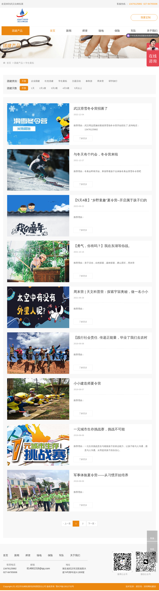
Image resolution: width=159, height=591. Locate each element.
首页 (9, 63)
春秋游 (87, 81)
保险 (50, 556)
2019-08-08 (79, 344)
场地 (39, 556)
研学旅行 (111, 81)
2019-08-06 (79, 436)
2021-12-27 (79, 161)
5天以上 (77, 88)
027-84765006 (150, 4)
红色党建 (48, 81)
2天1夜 (42, 88)
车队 (61, 556)
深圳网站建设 (150, 587)
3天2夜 (53, 88)
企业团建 (35, 81)
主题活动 (75, 81)
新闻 (16, 556)
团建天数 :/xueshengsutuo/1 (13, 89)
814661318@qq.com (38, 569)
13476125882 (135, 4)
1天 (32, 88)
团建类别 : (12, 81)
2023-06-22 (79, 207)
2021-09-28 (79, 298)
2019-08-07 (79, 390)
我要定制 (146, 17)
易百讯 (139, 587)
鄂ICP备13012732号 (65, 587)
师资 (27, 556)
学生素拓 (29, 63)
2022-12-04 (79, 115)
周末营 (98, 81)
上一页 (67, 524)
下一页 (92, 524)
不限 (24, 81)
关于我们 (75, 556)
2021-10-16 (79, 253)
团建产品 (18, 63)
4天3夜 (65, 88)
